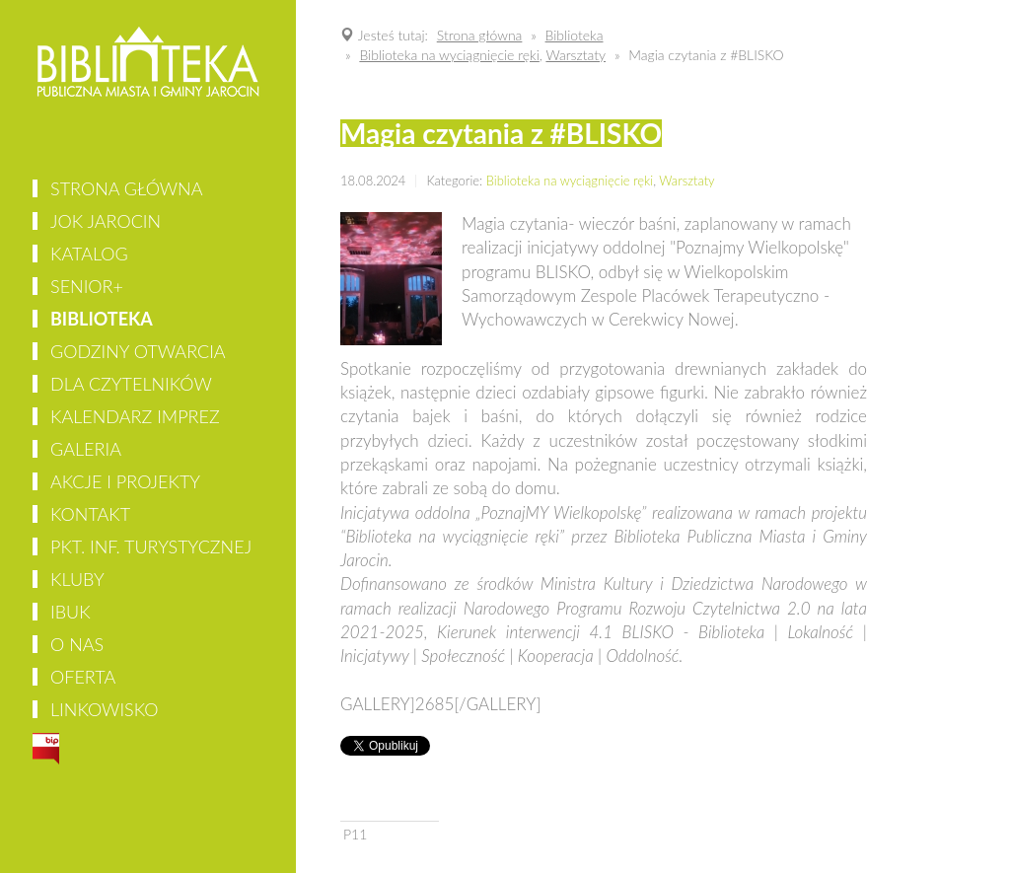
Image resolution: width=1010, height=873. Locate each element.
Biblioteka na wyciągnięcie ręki (569, 180)
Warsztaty (686, 180)
